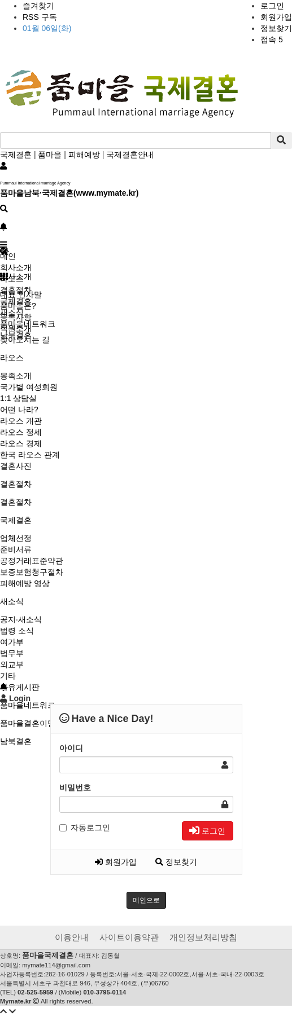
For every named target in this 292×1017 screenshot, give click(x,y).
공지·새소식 (21, 619)
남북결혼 (16, 741)
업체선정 (16, 538)
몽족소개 (16, 375)
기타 (8, 675)
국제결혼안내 (130, 154)
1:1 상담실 (18, 398)
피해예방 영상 (25, 583)
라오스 (12, 357)
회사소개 (16, 267)
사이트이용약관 (129, 937)
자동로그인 (84, 827)
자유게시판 (20, 687)
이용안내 (72, 937)
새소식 (12, 601)
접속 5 (271, 39)
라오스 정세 (21, 432)
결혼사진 (16, 465)
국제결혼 (16, 154)
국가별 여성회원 (29, 386)
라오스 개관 (21, 420)
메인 (8, 256)
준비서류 (16, 549)
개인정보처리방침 (203, 937)
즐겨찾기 (38, 5)
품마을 (50, 154)
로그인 (272, 5)
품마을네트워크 (27, 705)
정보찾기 (276, 28)
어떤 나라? (19, 409)
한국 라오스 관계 (30, 454)
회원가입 (276, 16)
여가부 (12, 641)
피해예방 (84, 154)
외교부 (12, 664)
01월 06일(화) (47, 28)
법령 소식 (17, 630)
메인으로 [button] (146, 900)
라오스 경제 (21, 443)
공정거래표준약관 (31, 560)
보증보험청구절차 (31, 571)
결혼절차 (16, 483)
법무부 (12, 653)
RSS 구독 (40, 16)
